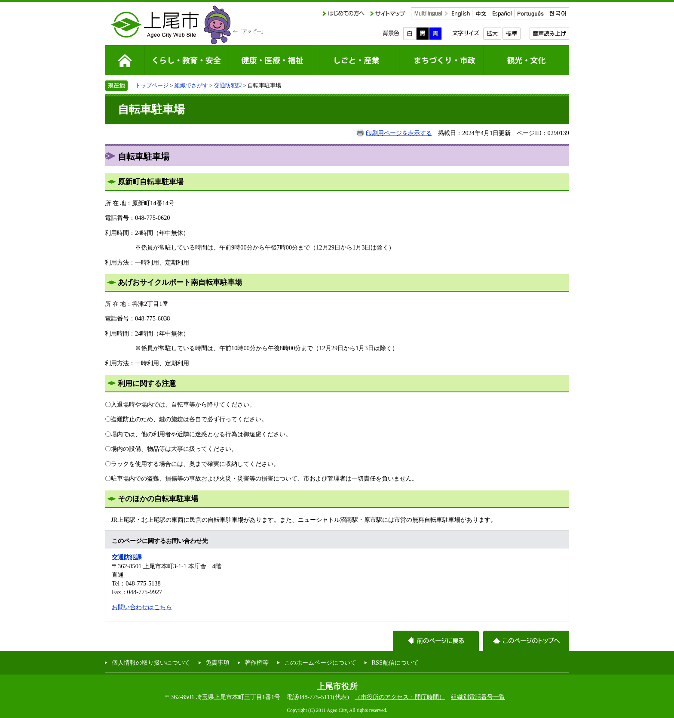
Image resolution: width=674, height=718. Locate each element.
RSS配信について (395, 662)
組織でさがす (191, 85)
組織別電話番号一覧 (478, 696)
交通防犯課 (228, 85)
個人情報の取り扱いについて (151, 662)
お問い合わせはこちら (142, 607)
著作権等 (257, 662)
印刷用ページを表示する (399, 132)
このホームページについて (320, 662)
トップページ (151, 85)
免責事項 (217, 662)
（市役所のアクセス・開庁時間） (400, 696)
